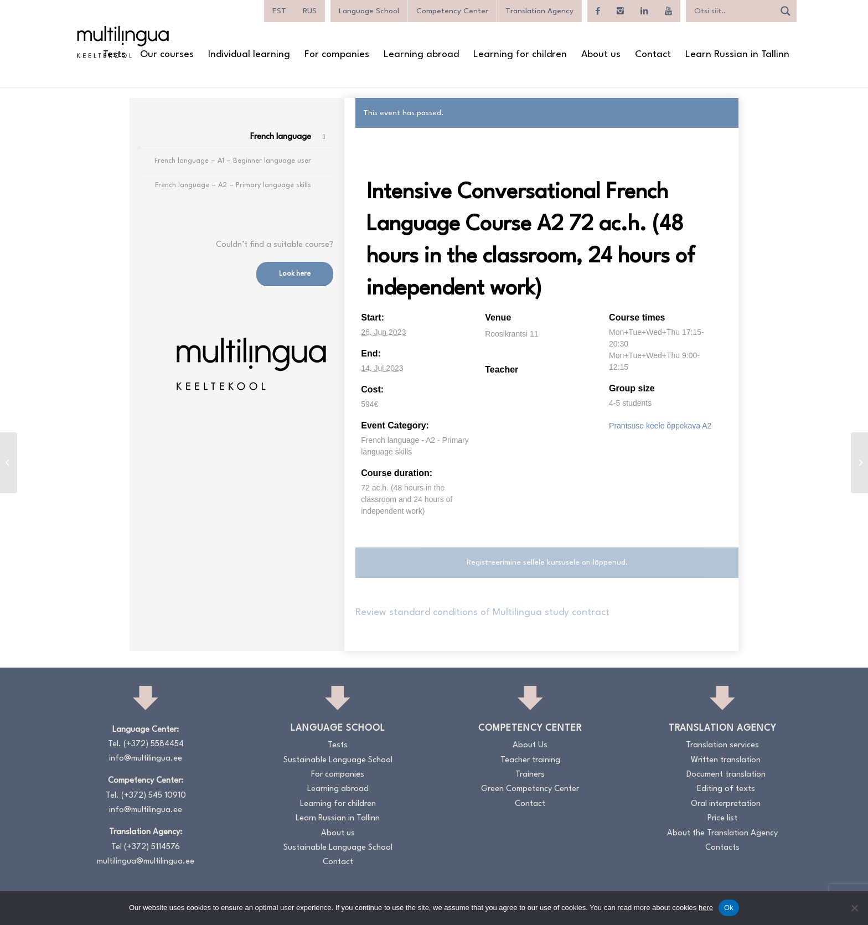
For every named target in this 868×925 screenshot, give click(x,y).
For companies (337, 775)
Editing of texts (726, 789)
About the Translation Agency (722, 833)
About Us (530, 745)
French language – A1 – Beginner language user (232, 160)
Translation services (722, 745)
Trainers (530, 775)
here (706, 907)
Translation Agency (539, 11)
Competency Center (452, 11)
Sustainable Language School (337, 760)
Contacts (722, 848)
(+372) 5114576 (152, 847)
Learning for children (338, 804)
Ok (728, 907)
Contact (338, 862)
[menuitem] (279, 11)
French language (280, 137)
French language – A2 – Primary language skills (233, 185)
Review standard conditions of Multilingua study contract (482, 612)
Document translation (726, 775)
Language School (369, 11)
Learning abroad (338, 789)
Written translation (726, 760)
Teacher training (530, 760)
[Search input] (733, 11)
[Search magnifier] (785, 11)
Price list (722, 818)
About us (338, 833)
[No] (854, 907)
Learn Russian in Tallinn (338, 818)
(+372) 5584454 (153, 744)
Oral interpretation (726, 804)
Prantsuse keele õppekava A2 (660, 425)
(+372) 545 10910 (153, 796)
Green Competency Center (530, 789)
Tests (338, 745)
